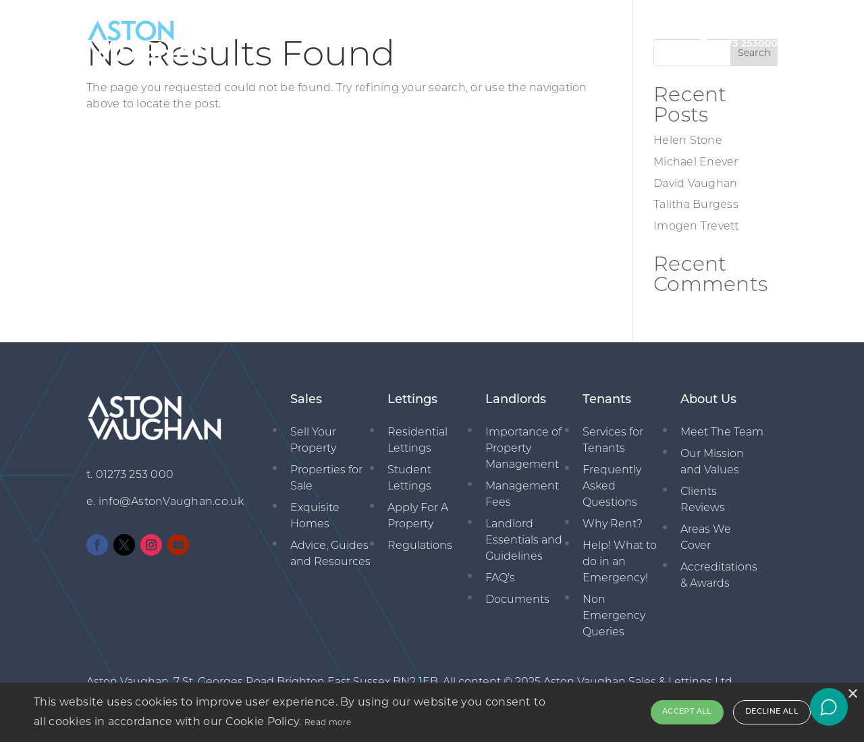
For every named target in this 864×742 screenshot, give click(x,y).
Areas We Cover (705, 538)
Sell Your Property (313, 440)
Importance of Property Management (523, 449)
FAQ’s (500, 578)
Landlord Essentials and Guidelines (523, 540)
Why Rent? (613, 524)
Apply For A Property (417, 516)
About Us (354, 43)
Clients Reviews (702, 500)
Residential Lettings (417, 440)
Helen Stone (687, 141)
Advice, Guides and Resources (330, 554)
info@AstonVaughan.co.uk (171, 502)
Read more (328, 722)
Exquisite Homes (315, 516)
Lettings (472, 43)
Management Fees (522, 494)
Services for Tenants (613, 440)
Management (551, 43)
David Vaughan (695, 184)
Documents (517, 600)
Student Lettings (409, 478)
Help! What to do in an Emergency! (620, 562)
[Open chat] (829, 707)
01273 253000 (744, 43)
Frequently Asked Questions (612, 486)
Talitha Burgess (695, 205)
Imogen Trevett (696, 226)
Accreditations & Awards (718, 575)
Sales (414, 43)
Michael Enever (695, 162)
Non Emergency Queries (614, 616)
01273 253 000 (134, 475)
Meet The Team (721, 432)
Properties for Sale (326, 478)
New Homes (639, 43)
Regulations (419, 546)
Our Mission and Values (712, 462)
